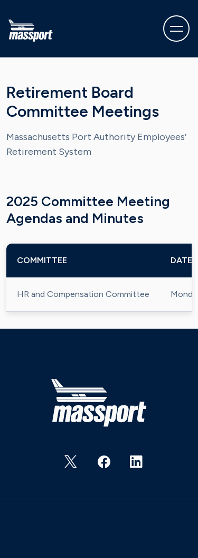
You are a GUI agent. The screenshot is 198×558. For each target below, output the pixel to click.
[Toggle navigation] (176, 28)
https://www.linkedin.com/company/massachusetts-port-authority (130, 465)
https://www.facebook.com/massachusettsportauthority (97, 465)
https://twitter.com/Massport (64, 465)
